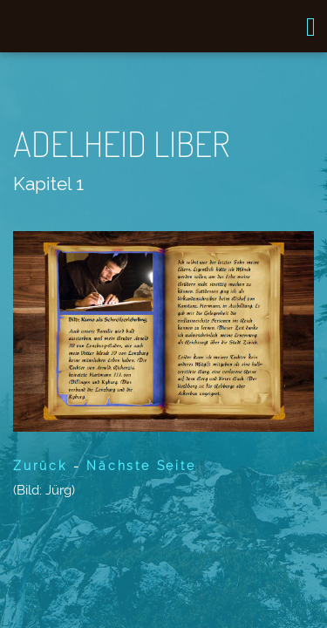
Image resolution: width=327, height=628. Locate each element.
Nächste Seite (140, 466)
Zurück (40, 466)
